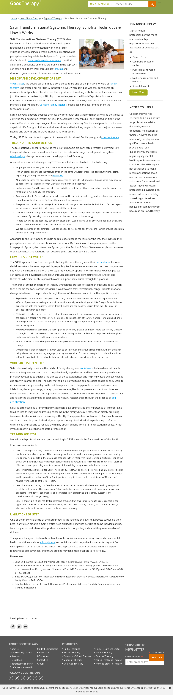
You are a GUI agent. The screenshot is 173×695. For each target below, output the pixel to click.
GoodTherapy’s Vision (21, 652)
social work (86, 368)
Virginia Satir (17, 83)
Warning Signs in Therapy (109, 663)
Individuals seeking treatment (44, 60)
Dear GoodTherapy (73, 663)
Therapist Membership (21, 663)
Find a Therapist (72, 649)
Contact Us (42, 660)
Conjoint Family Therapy (53, 104)
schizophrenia (47, 542)
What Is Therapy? (104, 652)
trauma (59, 68)
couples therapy (110, 137)
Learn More (138, 92)
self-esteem (103, 262)
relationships (17, 156)
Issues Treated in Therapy (109, 660)
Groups (41, 663)
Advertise (15, 656)
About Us (14, 649)
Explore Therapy (72, 652)
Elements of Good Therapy (77, 656)
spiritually (58, 175)
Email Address (134, 657)
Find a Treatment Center (108, 649)
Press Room (16, 660)
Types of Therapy (104, 656)
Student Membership (47, 649)
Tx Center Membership (21, 667)
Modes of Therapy (73, 660)
